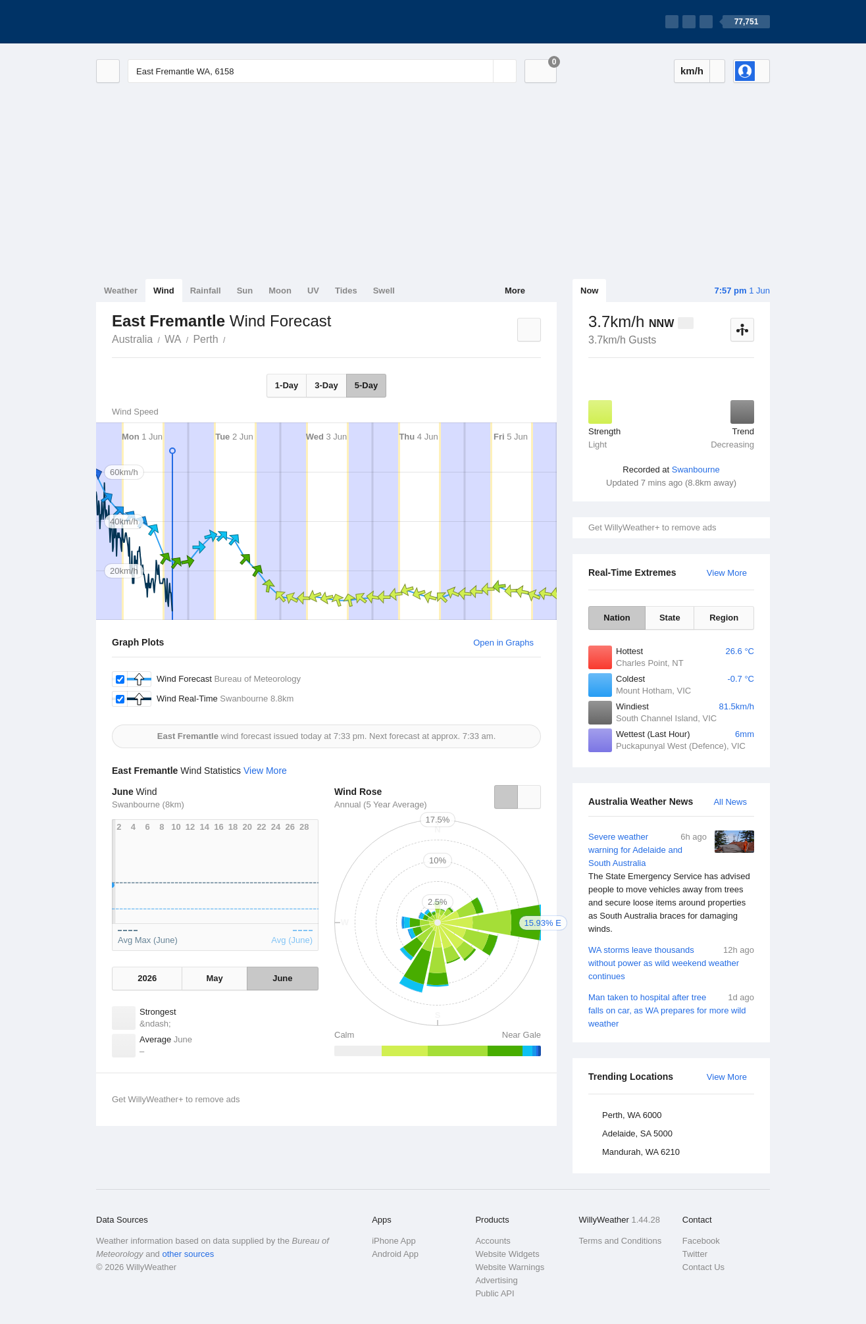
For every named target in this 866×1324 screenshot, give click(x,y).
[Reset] (481, 71)
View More (727, 573)
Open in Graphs (503, 643)
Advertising (496, 1280)
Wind (163, 290)
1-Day (286, 385)
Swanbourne (696, 469)
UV (313, 290)
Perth (205, 339)
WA (173, 339)
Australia (132, 339)
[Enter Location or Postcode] (322, 71)
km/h (691, 70)
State (669, 618)
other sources (188, 1254)
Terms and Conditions (620, 1241)
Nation (616, 618)
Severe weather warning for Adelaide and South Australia (671, 883)
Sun (245, 290)
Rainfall (205, 290)
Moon (280, 290)
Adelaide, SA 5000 (637, 1133)
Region (723, 618)
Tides (346, 290)
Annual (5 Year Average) (380, 804)
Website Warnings (509, 1267)
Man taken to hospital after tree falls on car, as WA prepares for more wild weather (671, 1010)
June (282, 978)
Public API (494, 1293)
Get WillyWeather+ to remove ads (652, 527)
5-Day (366, 385)
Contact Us (703, 1267)
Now (589, 290)
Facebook (701, 1241)
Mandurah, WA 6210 (641, 1152)
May (214, 978)
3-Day (326, 385)
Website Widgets (507, 1254)
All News (730, 802)
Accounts (492, 1241)
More (515, 290)
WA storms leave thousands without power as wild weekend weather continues (671, 962)
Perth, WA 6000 (632, 1115)
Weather (121, 290)
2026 (147, 978)
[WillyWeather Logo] (158, 22)
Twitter (694, 1254)
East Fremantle (233, 338)
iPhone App (394, 1241)
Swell (384, 290)
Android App (395, 1254)
